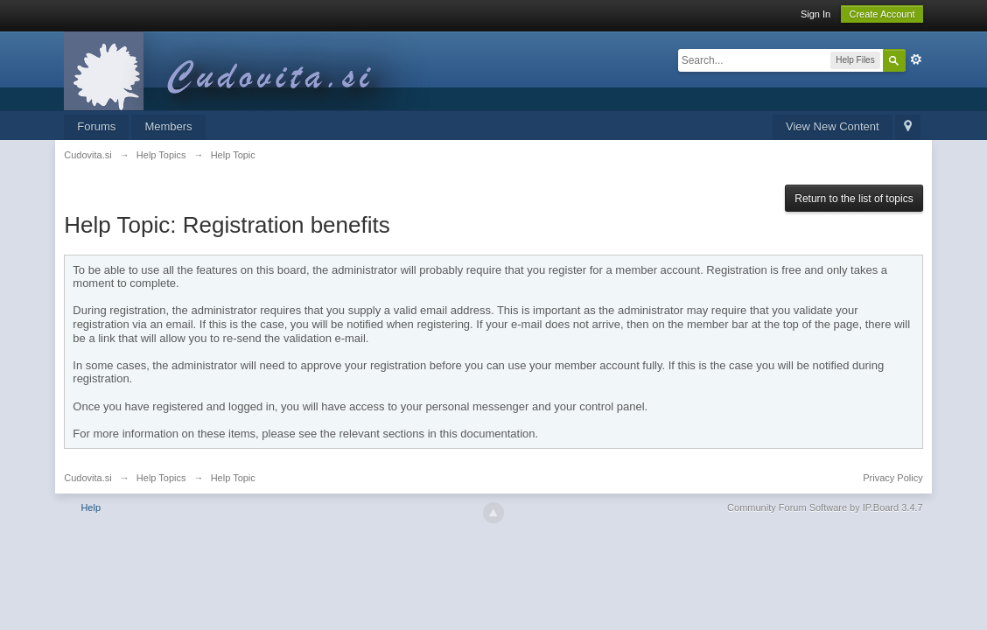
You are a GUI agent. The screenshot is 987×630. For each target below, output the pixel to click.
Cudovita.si (87, 477)
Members (168, 126)
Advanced (916, 59)
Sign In (815, 14)
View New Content (832, 126)
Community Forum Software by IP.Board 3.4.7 (825, 507)
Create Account (881, 14)
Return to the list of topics (853, 198)
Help (90, 507)
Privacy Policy (892, 477)
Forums (96, 126)
